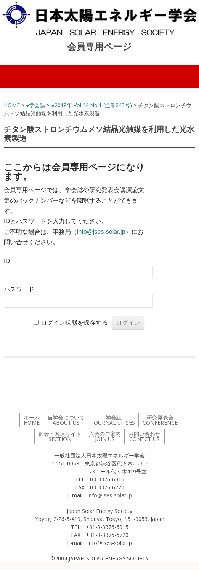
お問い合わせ (144, 436)
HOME (12, 105)
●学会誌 (36, 105)
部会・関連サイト (60, 436)
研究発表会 (160, 420)
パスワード (19, 289)
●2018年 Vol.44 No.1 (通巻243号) (92, 105)
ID (7, 261)
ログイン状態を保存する (74, 322)
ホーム (32, 420)
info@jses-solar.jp (101, 232)
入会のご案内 (105, 436)
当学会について (66, 420)
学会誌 (113, 420)
